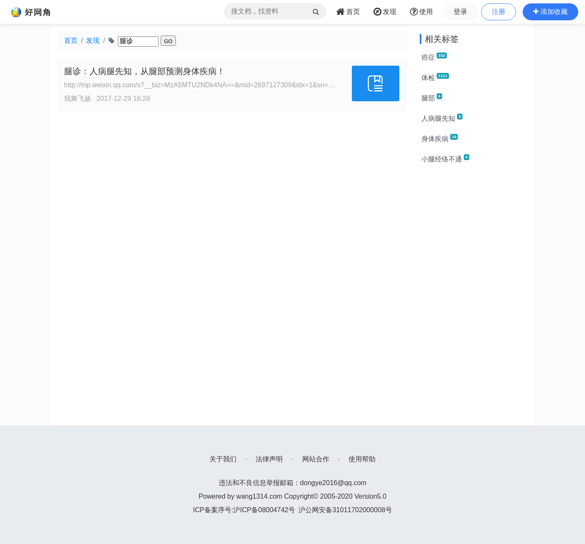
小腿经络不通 (445, 158)
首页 (71, 40)
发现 (93, 40)
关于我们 (223, 459)
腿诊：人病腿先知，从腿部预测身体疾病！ (144, 71)
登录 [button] (460, 11)
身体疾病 (439, 138)
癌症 (434, 57)
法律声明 (269, 459)
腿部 (431, 97)
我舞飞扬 (77, 98)
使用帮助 (362, 459)
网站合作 (315, 459)
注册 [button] (498, 11)
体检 (435, 77)
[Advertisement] (474, 298)
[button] (550, 11)
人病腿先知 (441, 118)
